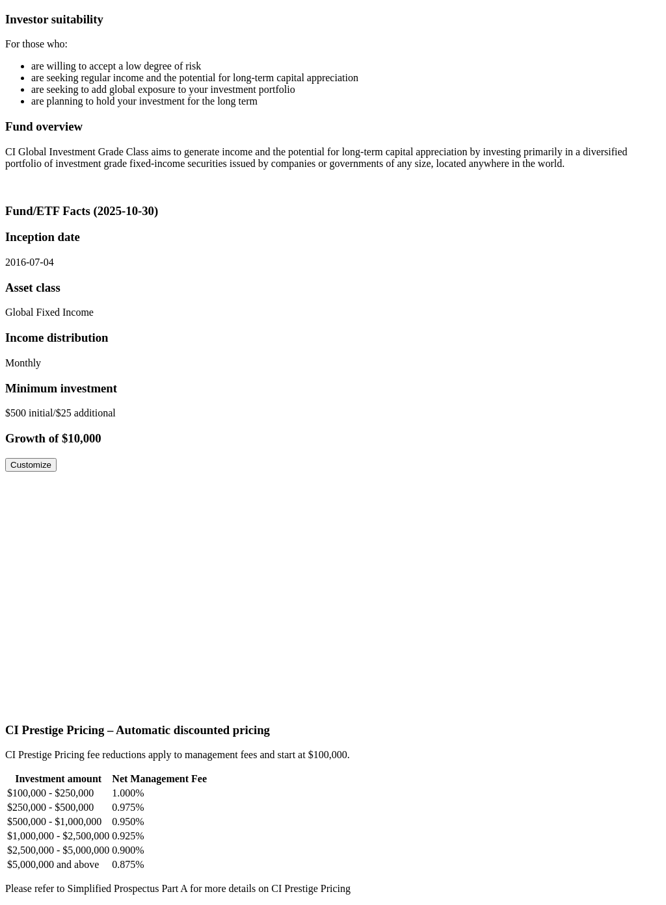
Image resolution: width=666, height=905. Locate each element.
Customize (30, 465)
